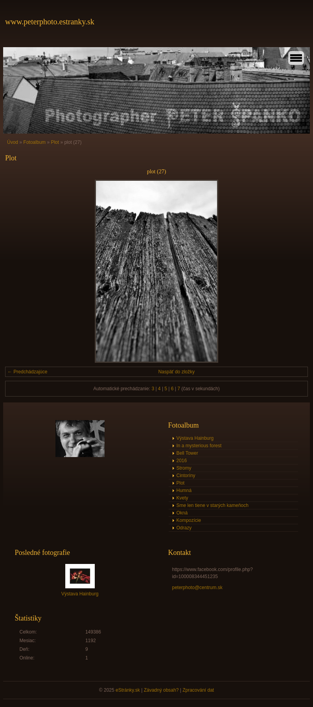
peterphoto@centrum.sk (197, 587)
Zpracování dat (198, 690)
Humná (184, 490)
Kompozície (189, 520)
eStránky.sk (128, 690)
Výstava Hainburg (195, 438)
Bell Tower (187, 453)
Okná (182, 513)
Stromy (184, 468)
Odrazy (184, 528)
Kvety (182, 498)
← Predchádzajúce (27, 372)
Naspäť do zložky (176, 372)
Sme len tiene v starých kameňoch (213, 505)
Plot (55, 142)
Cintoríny (186, 475)
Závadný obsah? (161, 690)
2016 (182, 460)
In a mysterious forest (199, 445)
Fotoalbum (34, 142)
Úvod (12, 142)
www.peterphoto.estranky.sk (49, 21)
